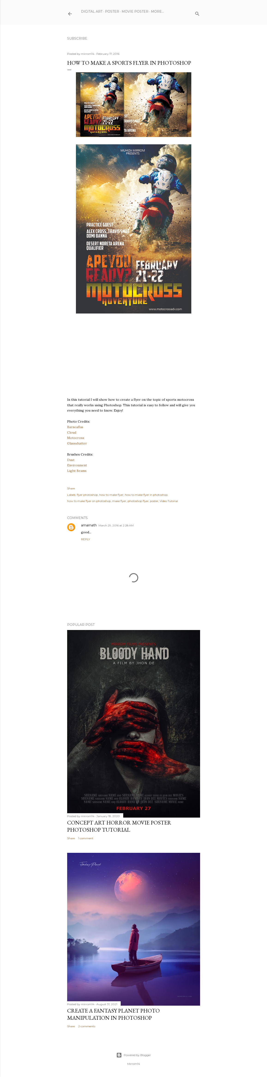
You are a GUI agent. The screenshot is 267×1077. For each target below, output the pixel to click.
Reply (85, 539)
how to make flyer (111, 494)
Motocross (75, 438)
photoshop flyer (138, 501)
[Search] (197, 12)
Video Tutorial (169, 501)
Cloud (71, 432)
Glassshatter (77, 443)
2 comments (86, 1026)
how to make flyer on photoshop (89, 501)
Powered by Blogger (133, 1055)
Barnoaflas (75, 427)
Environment (77, 465)
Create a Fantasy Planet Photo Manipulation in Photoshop (113, 1014)
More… (157, 11)
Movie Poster (135, 11)
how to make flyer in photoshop (146, 494)
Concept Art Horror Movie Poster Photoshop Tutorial (119, 826)
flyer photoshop (87, 494)
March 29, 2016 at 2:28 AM (116, 525)
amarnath (89, 525)
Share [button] (71, 488)
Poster (112, 11)
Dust (71, 460)
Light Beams (77, 471)
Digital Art (91, 11)
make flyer (119, 501)
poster (154, 501)
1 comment (85, 838)
